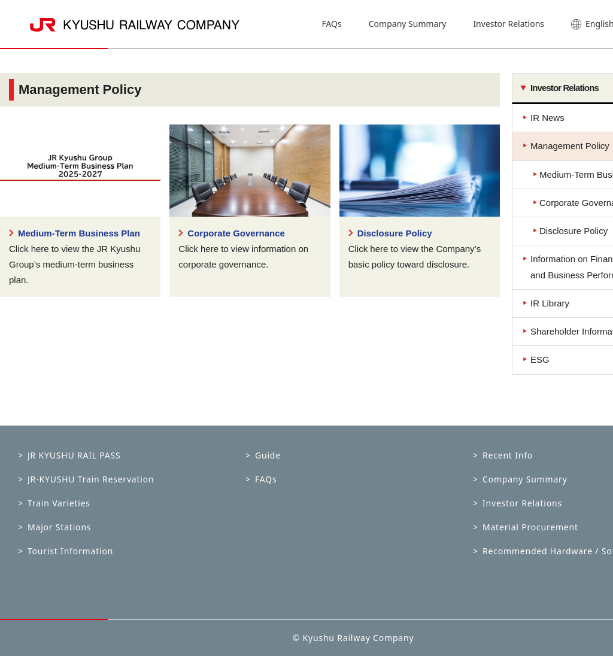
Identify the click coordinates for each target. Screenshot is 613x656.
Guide (268, 455)
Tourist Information (70, 551)
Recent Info (507, 455)
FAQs (331, 23)
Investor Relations (508, 23)
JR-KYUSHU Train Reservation (91, 479)
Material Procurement (530, 527)
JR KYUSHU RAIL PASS (74, 455)
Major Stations (59, 527)
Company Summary (408, 23)
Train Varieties (59, 503)
